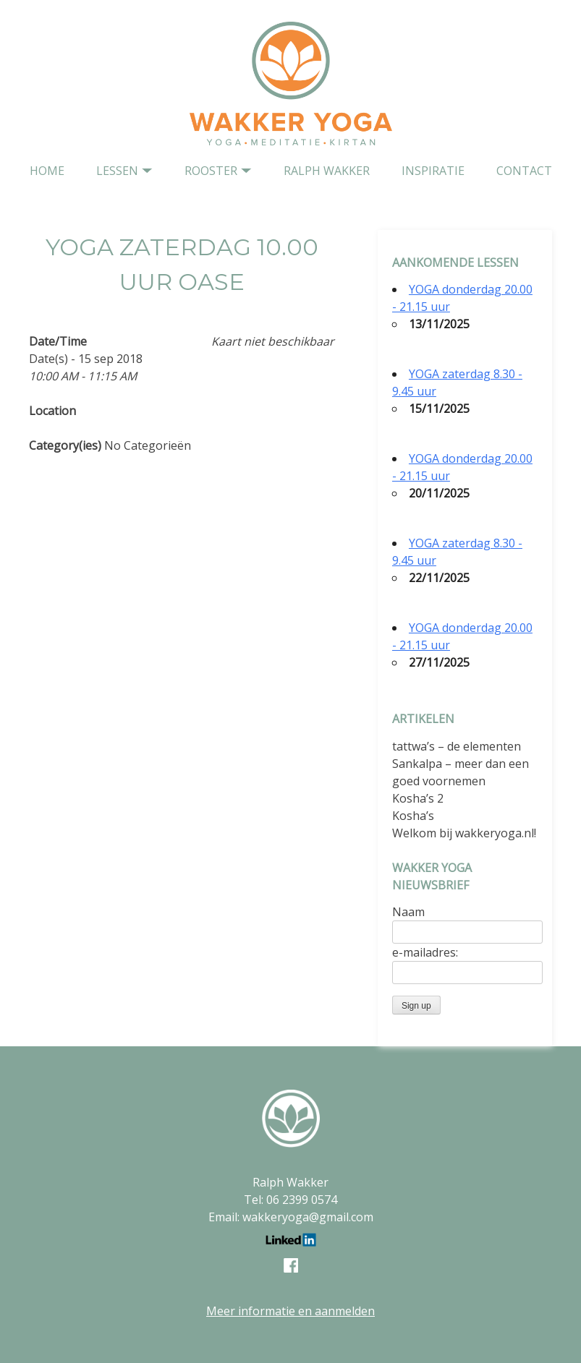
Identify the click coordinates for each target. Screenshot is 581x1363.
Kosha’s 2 (418, 798)
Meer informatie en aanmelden (290, 1311)
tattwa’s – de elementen (456, 746)
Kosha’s (413, 816)
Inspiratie (433, 171)
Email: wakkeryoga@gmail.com (290, 1217)
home (47, 171)
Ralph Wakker (327, 171)
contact (524, 171)
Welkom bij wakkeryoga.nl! (464, 833)
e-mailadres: (425, 952)
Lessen (117, 171)
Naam (408, 912)
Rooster (211, 171)
